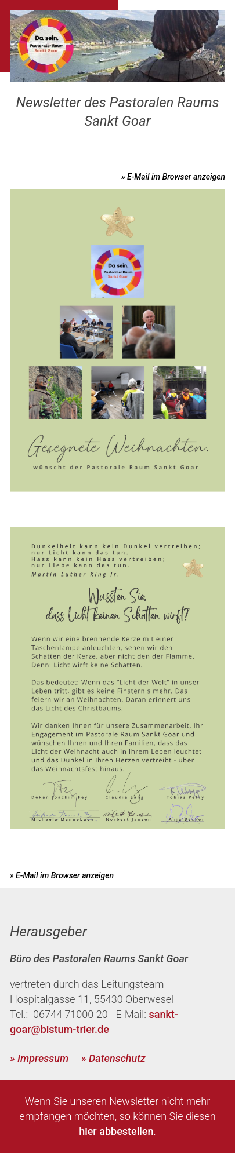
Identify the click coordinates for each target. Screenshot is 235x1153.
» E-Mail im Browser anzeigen (173, 176)
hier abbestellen (116, 1131)
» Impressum (39, 1058)
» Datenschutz (113, 1058)
